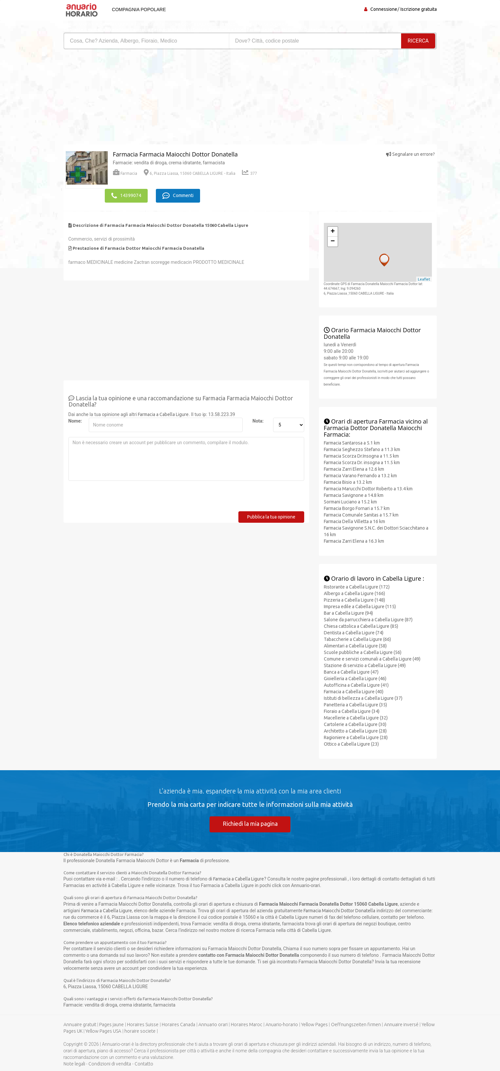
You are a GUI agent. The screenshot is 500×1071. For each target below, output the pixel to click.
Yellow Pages (314, 1024)
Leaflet (424, 279)
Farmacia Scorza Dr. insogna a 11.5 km (362, 462)
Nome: (75, 420)
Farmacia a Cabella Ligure (163, 414)
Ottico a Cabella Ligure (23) (351, 743)
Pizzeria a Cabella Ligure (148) (354, 599)
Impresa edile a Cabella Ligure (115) (360, 606)
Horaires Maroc (246, 1024)
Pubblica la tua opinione (271, 516)
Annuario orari (213, 1024)
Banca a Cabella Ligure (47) (351, 671)
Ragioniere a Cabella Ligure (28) (356, 737)
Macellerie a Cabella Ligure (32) (356, 717)
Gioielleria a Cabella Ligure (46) (355, 678)
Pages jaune (111, 1024)
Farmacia (125, 173)
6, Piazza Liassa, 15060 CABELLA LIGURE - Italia (189, 173)
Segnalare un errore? (410, 154)
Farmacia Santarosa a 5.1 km (352, 442)
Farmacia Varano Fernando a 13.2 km (360, 475)
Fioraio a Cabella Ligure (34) (352, 711)
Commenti (178, 195)
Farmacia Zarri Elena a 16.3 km (354, 540)
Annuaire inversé (401, 1024)
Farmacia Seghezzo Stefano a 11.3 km (362, 449)
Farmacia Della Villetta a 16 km (354, 521)
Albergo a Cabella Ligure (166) (354, 593)
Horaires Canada (178, 1024)
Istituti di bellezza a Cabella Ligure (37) (363, 697)
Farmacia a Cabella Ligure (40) (353, 691)
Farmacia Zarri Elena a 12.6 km (354, 468)
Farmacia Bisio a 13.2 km (348, 481)
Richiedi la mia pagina (250, 823)
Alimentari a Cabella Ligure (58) (355, 645)
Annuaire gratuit (80, 1024)
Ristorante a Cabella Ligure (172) (357, 586)
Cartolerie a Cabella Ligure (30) (355, 724)
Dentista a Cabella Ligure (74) (353, 632)
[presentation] (118, 498)
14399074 (126, 195)
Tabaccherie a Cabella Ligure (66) (357, 639)
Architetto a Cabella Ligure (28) (355, 730)
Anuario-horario (282, 1024)
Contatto (144, 1063)
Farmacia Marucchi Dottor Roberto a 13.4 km (368, 488)
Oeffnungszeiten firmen (356, 1024)
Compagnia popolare (138, 9)
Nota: (258, 420)
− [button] (332, 241)
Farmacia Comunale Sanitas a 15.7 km (361, 514)
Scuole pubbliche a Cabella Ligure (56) (362, 652)
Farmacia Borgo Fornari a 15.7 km (357, 508)
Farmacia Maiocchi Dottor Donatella (339, 910)
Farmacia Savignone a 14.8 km (353, 495)
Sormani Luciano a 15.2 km (350, 501)
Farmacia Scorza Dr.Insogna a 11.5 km (361, 455)
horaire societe (140, 1031)
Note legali (74, 1063)
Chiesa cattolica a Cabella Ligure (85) (361, 625)
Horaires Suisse (142, 1024)
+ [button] (332, 231)
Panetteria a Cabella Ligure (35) (355, 704)
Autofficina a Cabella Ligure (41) (356, 684)
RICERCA (418, 41)
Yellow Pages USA (103, 1031)
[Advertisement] (154, 98)
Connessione (383, 9)
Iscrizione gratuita (418, 9)
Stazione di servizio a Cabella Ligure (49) (365, 665)
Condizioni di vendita (109, 1063)
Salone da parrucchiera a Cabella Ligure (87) (368, 619)
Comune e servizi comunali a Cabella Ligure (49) (372, 658)
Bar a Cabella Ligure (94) (348, 612)
